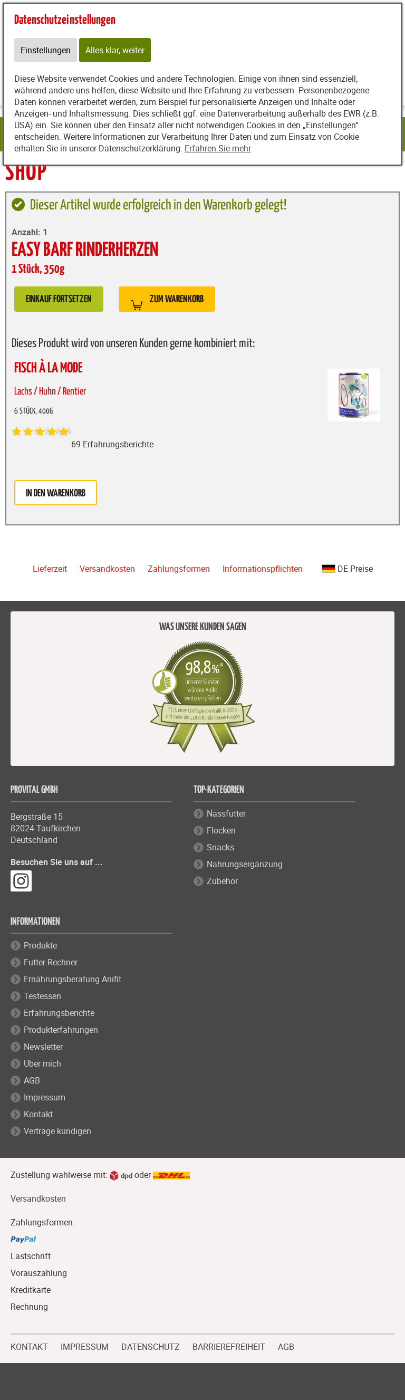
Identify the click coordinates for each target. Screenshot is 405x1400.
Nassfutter (226, 813)
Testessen (42, 996)
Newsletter (43, 1046)
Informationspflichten (263, 568)
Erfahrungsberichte (59, 1013)
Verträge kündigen (57, 1131)
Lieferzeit (50, 568)
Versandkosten (107, 568)
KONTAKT (29, 1345)
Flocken (221, 830)
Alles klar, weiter (114, 50)
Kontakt (38, 1114)
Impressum (44, 1097)
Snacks (220, 847)
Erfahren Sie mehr (218, 148)
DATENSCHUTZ (150, 1345)
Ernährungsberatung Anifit (72, 979)
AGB (32, 1080)
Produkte (40, 945)
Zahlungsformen (179, 568)
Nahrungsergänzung (245, 864)
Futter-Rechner (51, 962)
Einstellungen (46, 50)
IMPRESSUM (85, 1345)
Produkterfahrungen (61, 1029)
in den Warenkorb (55, 493)
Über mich (42, 1063)
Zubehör (222, 881)
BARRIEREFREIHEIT (228, 1345)
